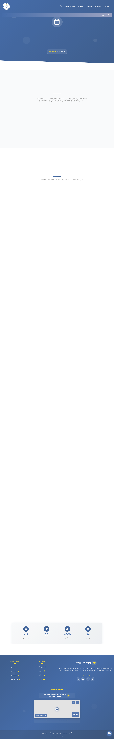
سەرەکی (107, 6)
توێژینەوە (89, 6)
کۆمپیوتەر (42, 667)
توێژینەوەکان (15, 679)
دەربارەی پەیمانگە (70, 6)
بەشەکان (80, 6)
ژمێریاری (42, 671)
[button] (57, 709)
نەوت (42, 679)
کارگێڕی (42, 675)
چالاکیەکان (98, 6)
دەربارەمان (15, 671)
